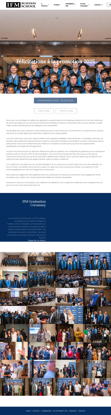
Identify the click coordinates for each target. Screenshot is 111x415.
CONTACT (97, 5)
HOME (28, 411)
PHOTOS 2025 (66, 114)
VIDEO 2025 (44, 114)
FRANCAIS (73, 411)
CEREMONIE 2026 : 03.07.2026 (55, 104)
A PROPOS (44, 5)
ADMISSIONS (46, 411)
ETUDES (56, 5)
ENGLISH (82, 411)
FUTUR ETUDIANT (84, 5)
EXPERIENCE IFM (70, 5)
